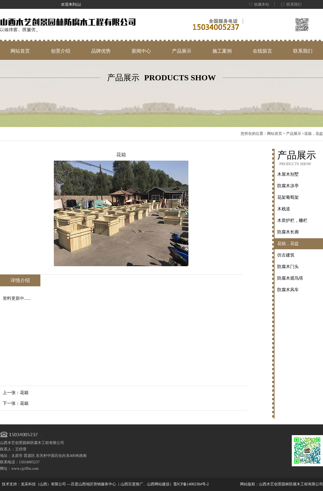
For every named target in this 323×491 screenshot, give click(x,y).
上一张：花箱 (16, 392)
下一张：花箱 (16, 403)
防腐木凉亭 (288, 185)
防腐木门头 (288, 266)
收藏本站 (258, 4)
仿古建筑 (285, 255)
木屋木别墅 (288, 174)
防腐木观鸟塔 (290, 278)
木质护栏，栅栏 (292, 220)
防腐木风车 (288, 289)
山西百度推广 (132, 484)
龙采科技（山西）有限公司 (44, 484)
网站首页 (274, 134)
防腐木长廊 (288, 232)
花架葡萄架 (288, 197)
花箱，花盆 (288, 243)
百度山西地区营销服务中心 (93, 484)
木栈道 (283, 209)
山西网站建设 (158, 484)
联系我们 (290, 4)
